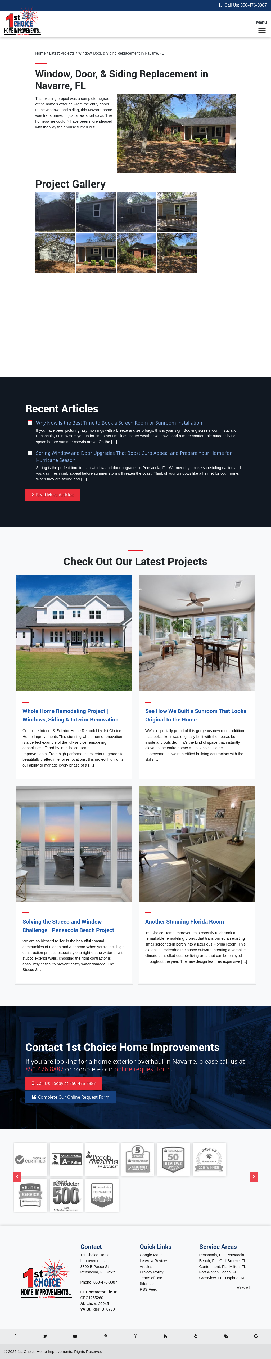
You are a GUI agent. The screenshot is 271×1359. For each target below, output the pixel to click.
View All (243, 1288)
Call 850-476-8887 (64, 1083)
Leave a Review (153, 1261)
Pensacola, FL (211, 1255)
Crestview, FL (210, 1278)
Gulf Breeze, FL (232, 1261)
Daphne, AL (235, 1278)
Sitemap (147, 1284)
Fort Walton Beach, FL (218, 1272)
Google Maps (151, 1255)
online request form (147, 1068)
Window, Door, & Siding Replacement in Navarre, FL (121, 53)
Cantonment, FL (213, 1266)
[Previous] (17, 1177)
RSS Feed (148, 1289)
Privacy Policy (152, 1272)
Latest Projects (62, 53)
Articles (146, 1266)
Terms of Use (151, 1278)
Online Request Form (70, 1097)
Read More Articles (53, 495)
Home (40, 53)
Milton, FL (237, 1266)
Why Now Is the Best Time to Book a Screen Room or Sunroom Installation (119, 422)
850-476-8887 (253, 5)
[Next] (254, 1177)
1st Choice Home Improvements (45, 1351)
